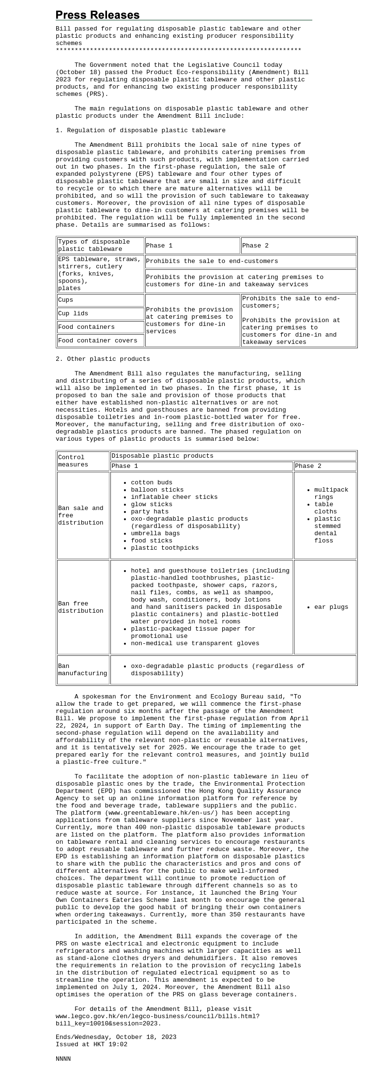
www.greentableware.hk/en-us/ (161, 813)
